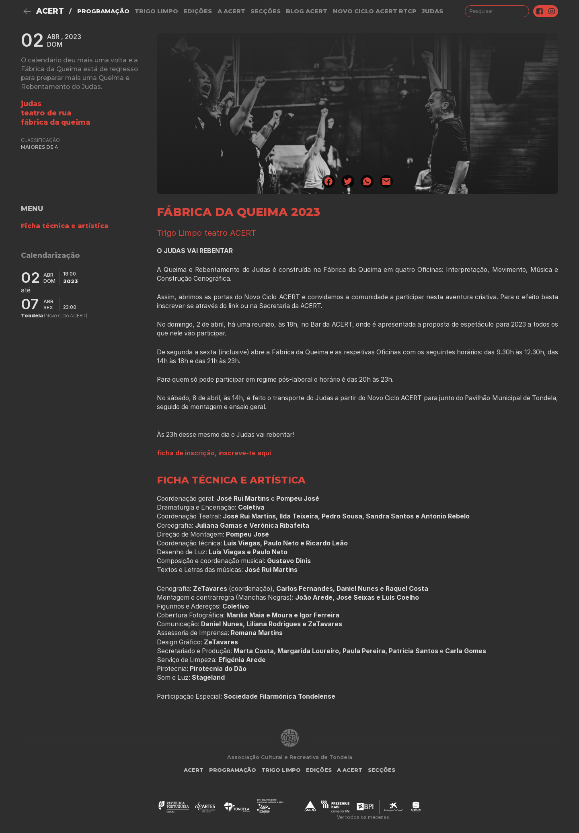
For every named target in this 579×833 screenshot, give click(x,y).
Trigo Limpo (156, 11)
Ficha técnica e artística (65, 226)
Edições (197, 11)
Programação (103, 11)
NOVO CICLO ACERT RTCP (375, 11)
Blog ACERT (306, 11)
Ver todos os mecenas (363, 817)
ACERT (50, 11)
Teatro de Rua (46, 113)
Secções (265, 11)
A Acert (231, 11)
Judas (31, 103)
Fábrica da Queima (55, 122)
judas (432, 11)
